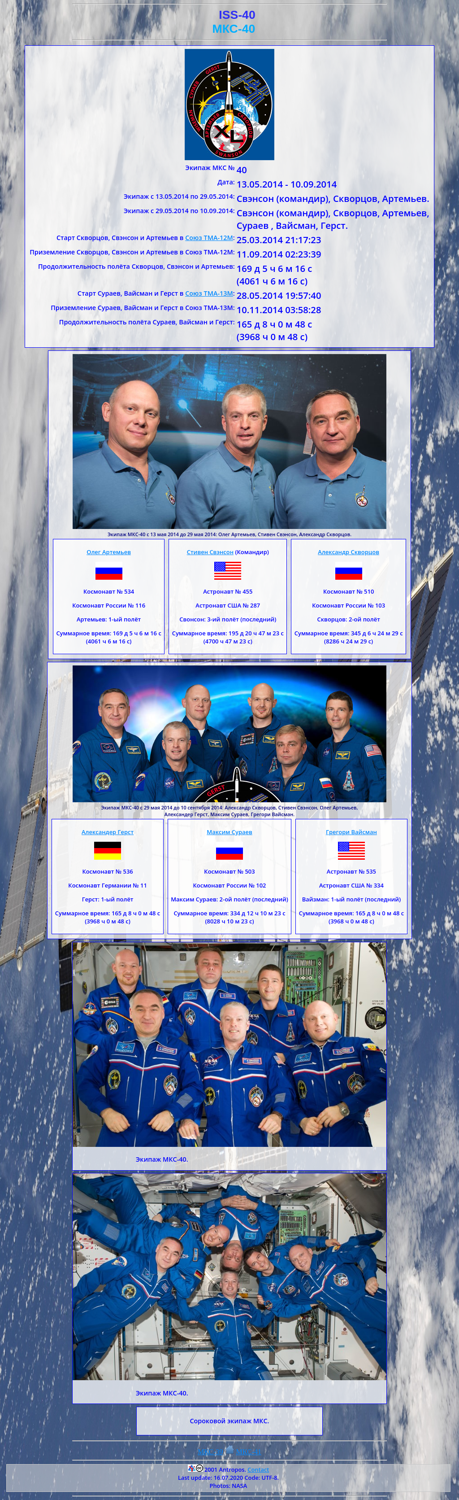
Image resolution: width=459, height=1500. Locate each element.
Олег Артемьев (109, 552)
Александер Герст (108, 832)
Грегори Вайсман (351, 832)
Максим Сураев (229, 832)
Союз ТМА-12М (209, 237)
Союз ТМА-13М (209, 293)
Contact (258, 1469)
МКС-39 (210, 1452)
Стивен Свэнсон (210, 552)
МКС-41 (249, 1452)
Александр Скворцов (348, 552)
